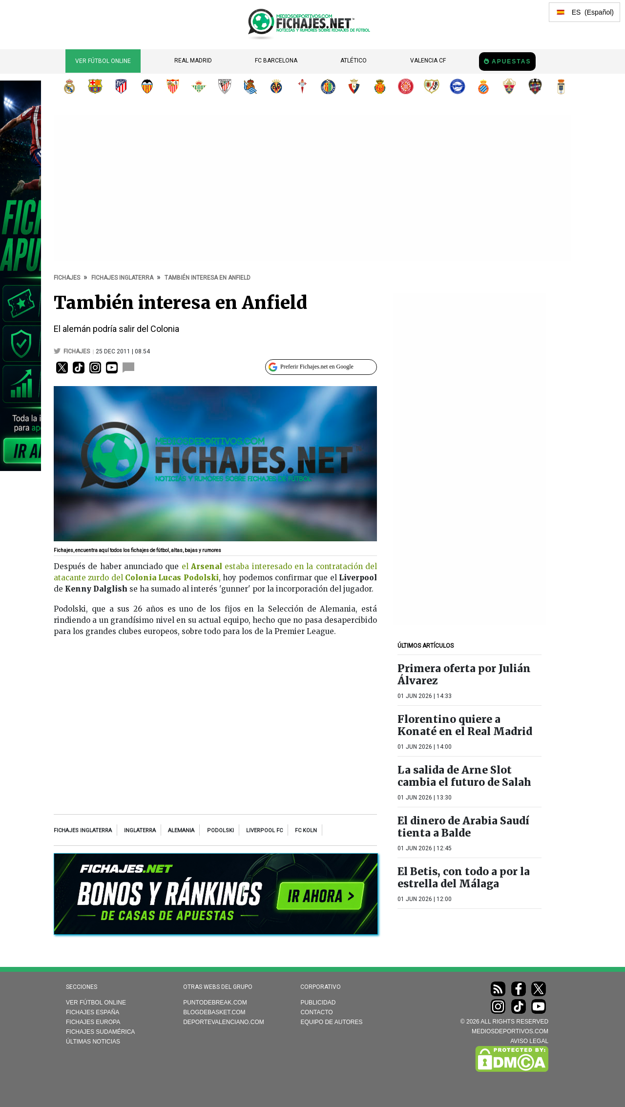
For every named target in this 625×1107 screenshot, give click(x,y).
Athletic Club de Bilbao (224, 86)
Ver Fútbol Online (103, 61)
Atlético (353, 60)
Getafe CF (328, 86)
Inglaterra (140, 830)
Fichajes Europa (93, 1022)
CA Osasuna (354, 86)
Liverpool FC (264, 830)
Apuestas (511, 61)
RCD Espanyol (483, 86)
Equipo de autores (331, 1022)
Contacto (316, 1012)
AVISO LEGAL (529, 1041)
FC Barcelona (276, 60)
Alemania (181, 830)
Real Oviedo (561, 86)
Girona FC (406, 86)
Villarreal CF (276, 86)
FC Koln (306, 830)
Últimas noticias (93, 1041)
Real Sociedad (250, 86)
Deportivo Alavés (457, 86)
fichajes (77, 351)
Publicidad (317, 1002)
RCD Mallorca (380, 86)
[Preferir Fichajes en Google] (321, 367)
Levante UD (535, 86)
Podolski (220, 830)
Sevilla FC (173, 86)
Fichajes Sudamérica (100, 1031)
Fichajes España (92, 1012)
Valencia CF (428, 60)
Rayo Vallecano (431, 86)
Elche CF (509, 86)
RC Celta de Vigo (302, 86)
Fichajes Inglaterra (83, 830)
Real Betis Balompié (199, 86)
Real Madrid (193, 60)
